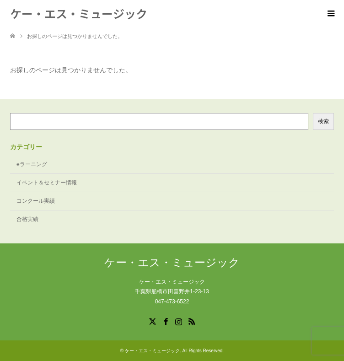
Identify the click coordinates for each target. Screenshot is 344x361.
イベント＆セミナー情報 (46, 182)
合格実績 (27, 219)
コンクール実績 (35, 201)
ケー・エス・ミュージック (78, 13)
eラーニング (31, 164)
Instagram (178, 321)
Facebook (166, 321)
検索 (323, 121)
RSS (192, 321)
